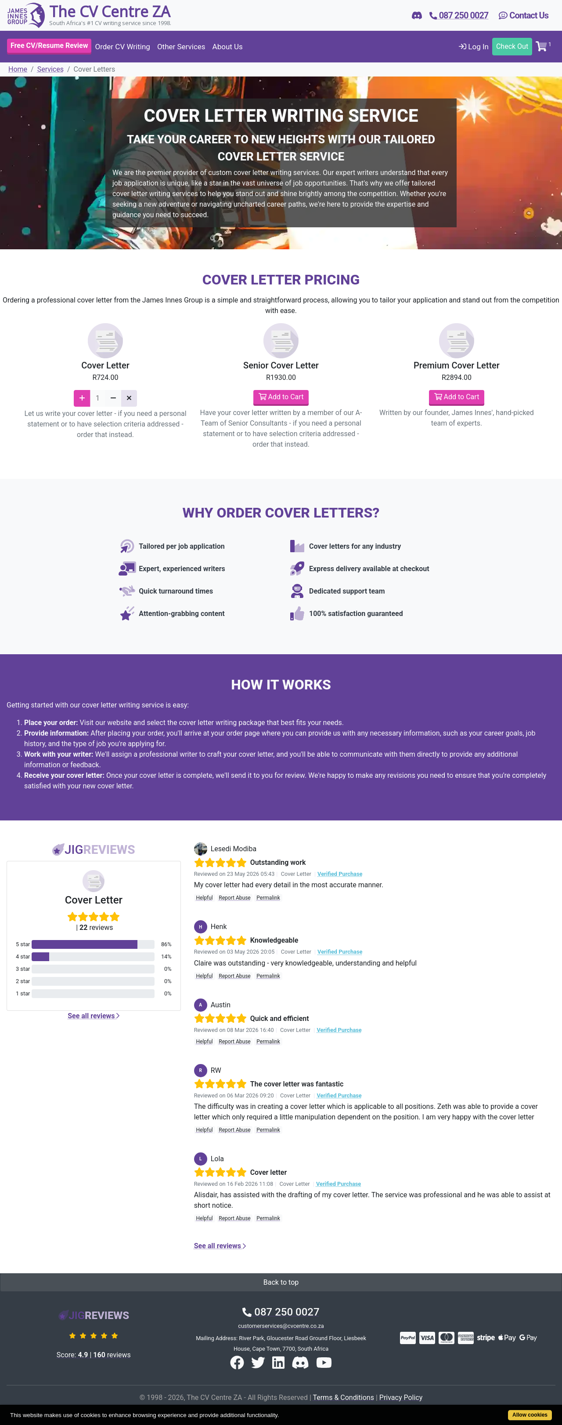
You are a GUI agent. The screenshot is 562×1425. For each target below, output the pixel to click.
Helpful (204, 898)
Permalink (268, 898)
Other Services (181, 46)
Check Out (512, 46)
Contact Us (523, 15)
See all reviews (93, 1016)
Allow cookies (530, 1415)
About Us (228, 46)
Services (50, 69)
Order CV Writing (122, 46)
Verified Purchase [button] (339, 874)
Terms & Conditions (343, 1397)
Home (17, 69)
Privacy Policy (401, 1397)
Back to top (281, 1282)
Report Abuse (234, 898)
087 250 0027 (280, 1312)
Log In (474, 46)
